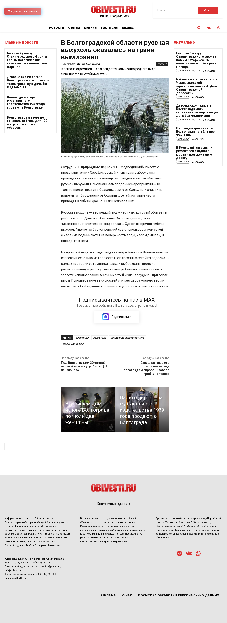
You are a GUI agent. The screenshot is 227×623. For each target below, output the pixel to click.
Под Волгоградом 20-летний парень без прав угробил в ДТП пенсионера (84, 366)
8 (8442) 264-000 (47, 574)
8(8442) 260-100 (42, 563)
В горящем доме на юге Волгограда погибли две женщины (195, 131)
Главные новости (188, 70)
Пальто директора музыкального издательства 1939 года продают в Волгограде (26, 102)
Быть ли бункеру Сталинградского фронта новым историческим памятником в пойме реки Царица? (27, 60)
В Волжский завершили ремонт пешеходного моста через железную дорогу (194, 153)
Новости (162, 64)
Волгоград (99, 337)
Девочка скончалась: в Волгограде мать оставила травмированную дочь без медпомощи (28, 82)
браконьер (82, 337)
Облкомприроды (73, 344)
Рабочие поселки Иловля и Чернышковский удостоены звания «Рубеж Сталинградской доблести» (197, 86)
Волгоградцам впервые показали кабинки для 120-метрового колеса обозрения (28, 122)
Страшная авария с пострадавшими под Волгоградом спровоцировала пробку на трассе (145, 368)
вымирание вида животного (127, 337)
